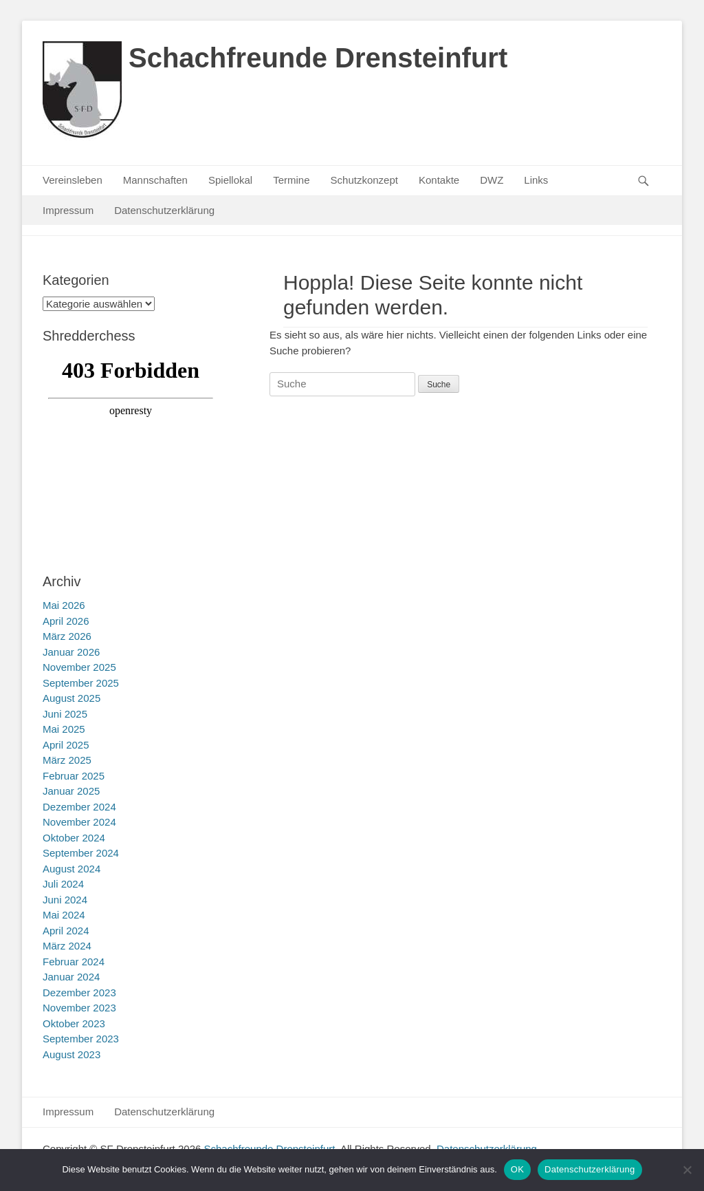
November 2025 (79, 667)
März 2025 (67, 760)
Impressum (68, 210)
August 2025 (71, 698)
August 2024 (71, 869)
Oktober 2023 (74, 1023)
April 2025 (66, 745)
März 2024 (67, 946)
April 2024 (66, 930)
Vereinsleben (72, 180)
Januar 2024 (71, 977)
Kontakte (439, 180)
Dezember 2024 (79, 807)
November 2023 (79, 1007)
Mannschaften (155, 180)
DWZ (491, 180)
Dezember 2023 (79, 992)
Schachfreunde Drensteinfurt (318, 58)
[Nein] (687, 1170)
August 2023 (71, 1054)
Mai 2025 (64, 729)
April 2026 (66, 621)
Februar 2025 (73, 776)
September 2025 (81, 683)
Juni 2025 (65, 714)
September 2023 (81, 1038)
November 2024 (79, 822)
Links (536, 180)
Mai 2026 (64, 605)
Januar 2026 (71, 652)
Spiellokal (230, 180)
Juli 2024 (63, 884)
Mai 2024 (64, 915)
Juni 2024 (65, 899)
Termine (291, 180)
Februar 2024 (73, 961)
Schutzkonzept (364, 180)
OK (517, 1169)
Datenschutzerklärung (164, 210)
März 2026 (67, 636)
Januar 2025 (71, 791)
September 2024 (81, 853)
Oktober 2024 (74, 838)
